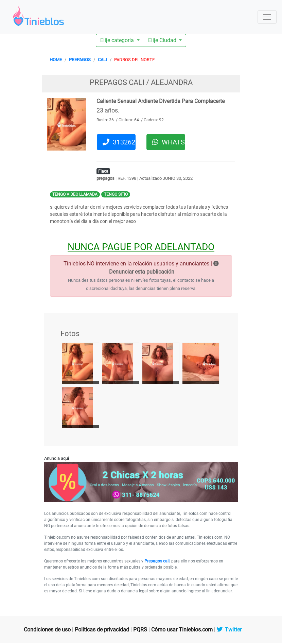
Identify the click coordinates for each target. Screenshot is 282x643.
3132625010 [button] (119, 142)
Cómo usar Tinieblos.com (182, 629)
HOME (56, 59)
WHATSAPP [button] (168, 142)
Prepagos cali (157, 561)
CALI (102, 59)
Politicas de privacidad (102, 629)
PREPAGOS (80, 59)
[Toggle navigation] (267, 17)
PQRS (140, 629)
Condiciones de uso (47, 629)
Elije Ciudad (163, 40)
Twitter (229, 629)
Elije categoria (117, 40)
